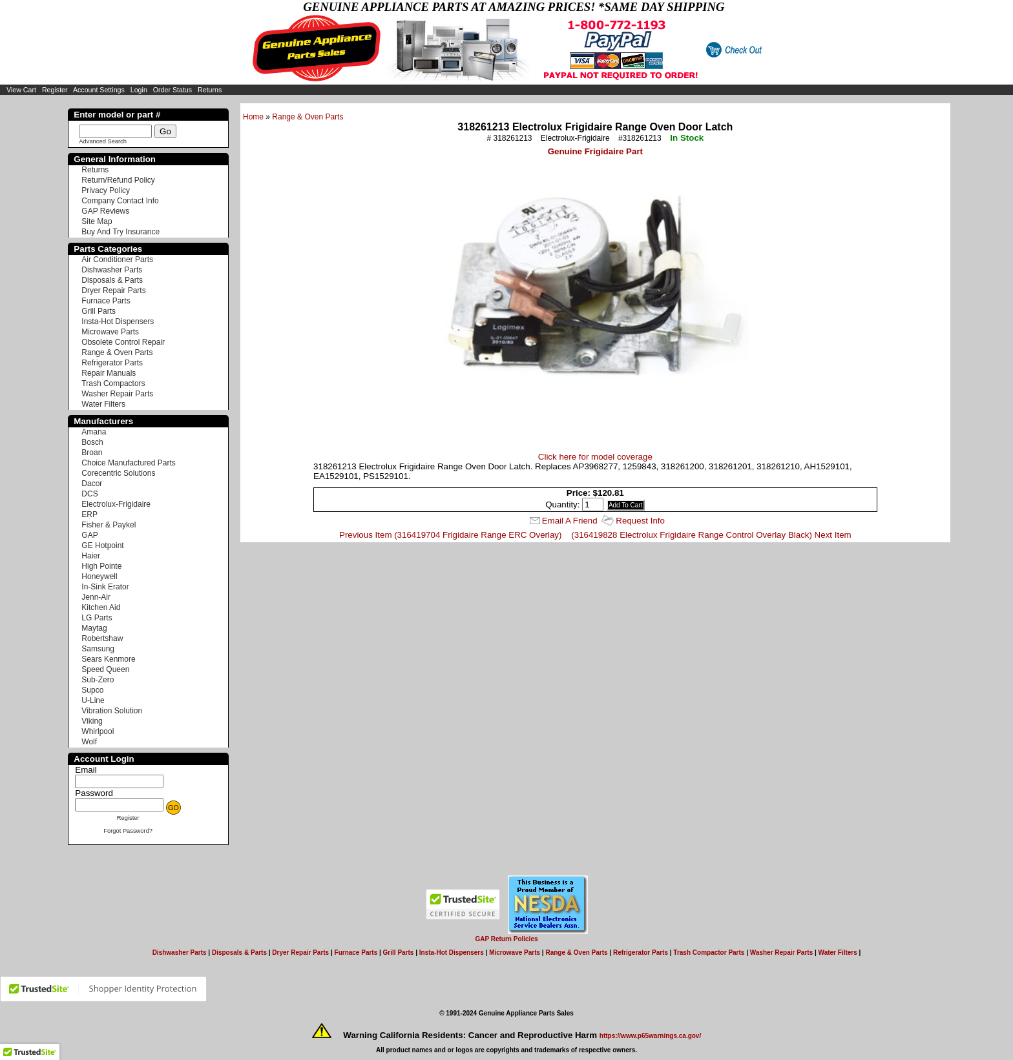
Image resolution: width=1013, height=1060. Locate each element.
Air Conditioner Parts (117, 259)
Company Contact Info (119, 200)
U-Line (92, 700)
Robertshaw (102, 638)
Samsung (97, 648)
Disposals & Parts (112, 280)
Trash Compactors (113, 383)
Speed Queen (105, 669)
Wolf (89, 741)
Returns (210, 90)
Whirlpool (97, 731)
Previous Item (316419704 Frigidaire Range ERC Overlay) (450, 535)
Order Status (172, 90)
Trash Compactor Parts (708, 952)
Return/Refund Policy (117, 180)
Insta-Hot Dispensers (117, 321)
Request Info (640, 520)
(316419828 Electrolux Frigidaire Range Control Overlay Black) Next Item (711, 535)
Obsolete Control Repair (123, 342)
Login (139, 90)
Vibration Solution (111, 710)
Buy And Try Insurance (120, 231)
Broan (91, 452)
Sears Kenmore (108, 659)
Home (253, 116)
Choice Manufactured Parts (128, 462)
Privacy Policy (105, 190)
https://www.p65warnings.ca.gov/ (650, 1035)
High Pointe (101, 566)
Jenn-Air (95, 597)
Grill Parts (98, 311)
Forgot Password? (127, 831)
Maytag (94, 628)
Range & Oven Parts (307, 116)
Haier (90, 555)
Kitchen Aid (100, 607)
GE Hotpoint (102, 545)
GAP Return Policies (506, 939)
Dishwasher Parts (111, 269)
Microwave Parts (110, 331)
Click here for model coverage (595, 457)
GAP (89, 535)
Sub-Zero (97, 679)
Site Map (96, 221)
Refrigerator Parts (112, 362)
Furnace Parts (105, 300)
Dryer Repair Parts (113, 290)
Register (55, 90)
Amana (93, 431)
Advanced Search (103, 141)
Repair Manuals (108, 373)
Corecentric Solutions (118, 473)
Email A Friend (570, 520)
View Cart (21, 90)
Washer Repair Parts (117, 393)
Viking (91, 721)
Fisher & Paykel (108, 524)
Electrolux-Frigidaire (116, 504)
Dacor (91, 483)
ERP (89, 514)
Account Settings (99, 90)
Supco (92, 690)
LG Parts (96, 617)
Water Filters (103, 404)
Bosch (92, 442)
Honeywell (99, 576)
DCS (89, 493)
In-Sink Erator (105, 586)
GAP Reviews (105, 211)
